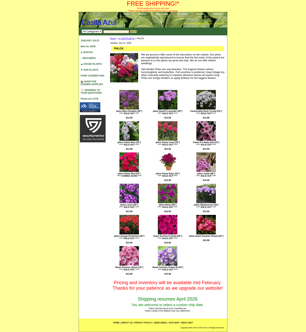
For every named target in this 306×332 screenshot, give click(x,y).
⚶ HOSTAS (87, 52)
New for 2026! (88, 46)
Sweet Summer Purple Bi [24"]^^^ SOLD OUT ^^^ (167, 268)
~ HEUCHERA (88, 58)
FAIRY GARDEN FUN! (92, 75)
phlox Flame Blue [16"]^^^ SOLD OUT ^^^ (129, 143)
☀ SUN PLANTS (126, 38)
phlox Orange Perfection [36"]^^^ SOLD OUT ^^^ (129, 237)
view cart (217, 14)
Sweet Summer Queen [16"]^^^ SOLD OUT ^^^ (129, 268)
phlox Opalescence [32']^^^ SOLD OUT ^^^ (206, 206)
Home (113, 38)
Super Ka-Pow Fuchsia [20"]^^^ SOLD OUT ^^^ (167, 237)
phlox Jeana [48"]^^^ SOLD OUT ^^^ (206, 174)
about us (142, 14)
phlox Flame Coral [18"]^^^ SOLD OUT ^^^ (168, 143)
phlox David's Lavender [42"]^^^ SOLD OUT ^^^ (167, 112)
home (126, 14)
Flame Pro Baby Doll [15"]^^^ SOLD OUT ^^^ (206, 143)
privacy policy (161, 14)
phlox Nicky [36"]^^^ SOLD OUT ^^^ (168, 206)
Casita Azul (99, 22)
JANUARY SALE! (90, 40)
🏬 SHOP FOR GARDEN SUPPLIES (92, 83)
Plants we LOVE (89, 98)
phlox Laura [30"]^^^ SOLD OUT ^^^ (129, 206)
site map (201, 14)
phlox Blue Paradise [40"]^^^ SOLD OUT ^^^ (129, 112)
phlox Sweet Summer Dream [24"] (206, 236)
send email (182, 14)
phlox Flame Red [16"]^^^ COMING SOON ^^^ (129, 174)
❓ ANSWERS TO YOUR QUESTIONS (91, 91)
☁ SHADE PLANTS (91, 64)
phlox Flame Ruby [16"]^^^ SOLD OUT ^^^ (168, 174)
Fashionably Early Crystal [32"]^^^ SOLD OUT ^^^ (206, 112)
